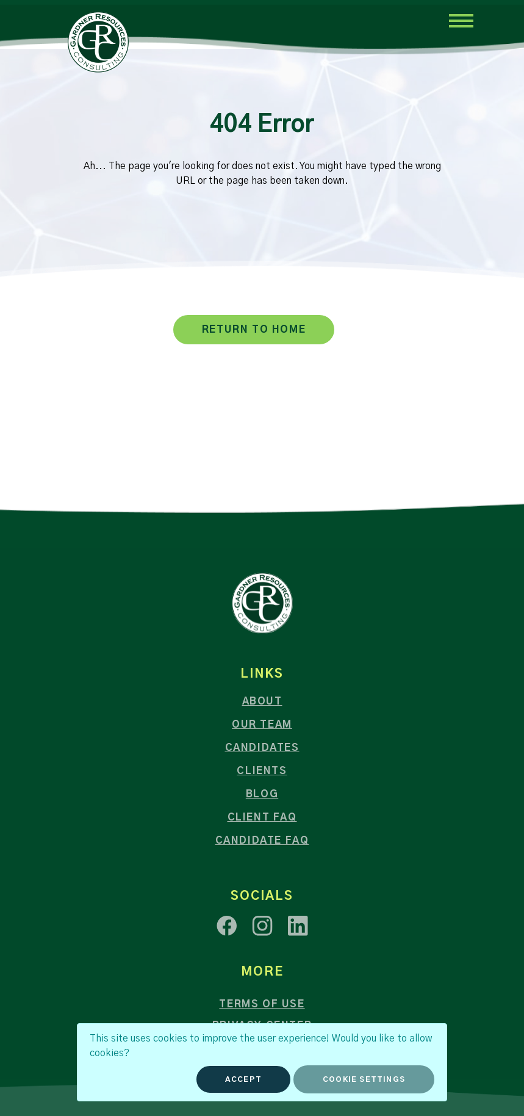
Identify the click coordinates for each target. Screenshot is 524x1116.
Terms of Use (261, 1004)
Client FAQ (262, 817)
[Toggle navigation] (460, 20)
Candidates (262, 748)
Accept (243, 1079)
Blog (262, 794)
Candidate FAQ (262, 841)
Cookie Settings (364, 1079)
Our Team (262, 725)
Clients (262, 771)
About (262, 701)
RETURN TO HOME (254, 330)
